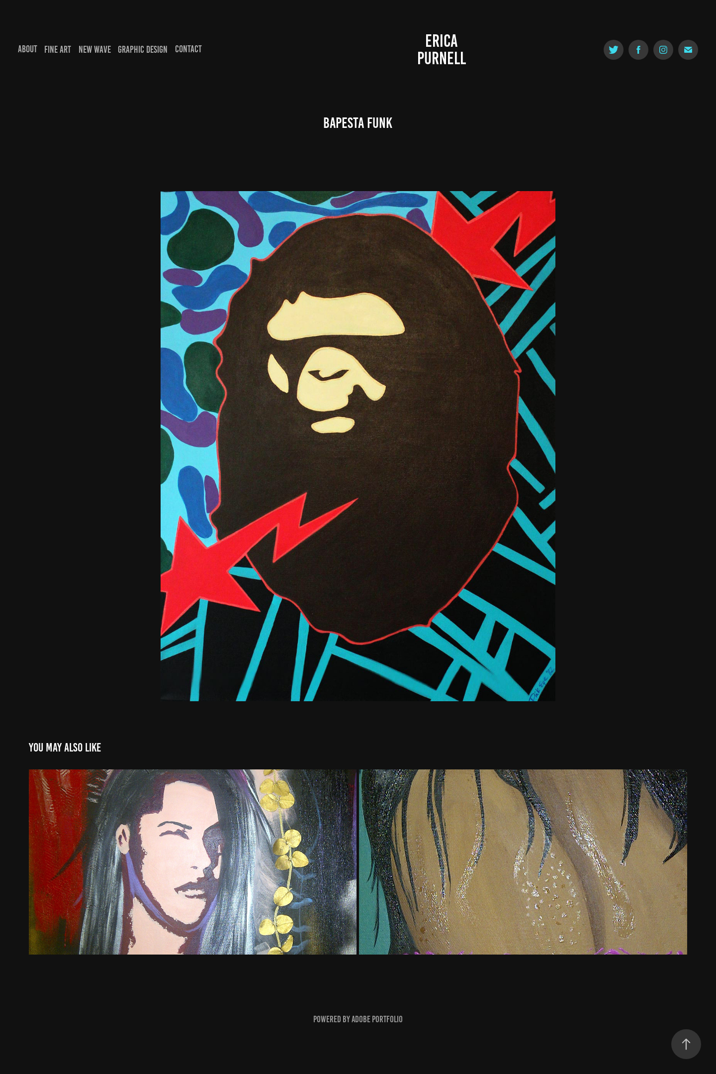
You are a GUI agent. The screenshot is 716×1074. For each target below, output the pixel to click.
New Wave (95, 49)
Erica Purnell (441, 49)
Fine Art (57, 49)
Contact (188, 49)
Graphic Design (143, 49)
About (27, 49)
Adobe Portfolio (377, 1019)
